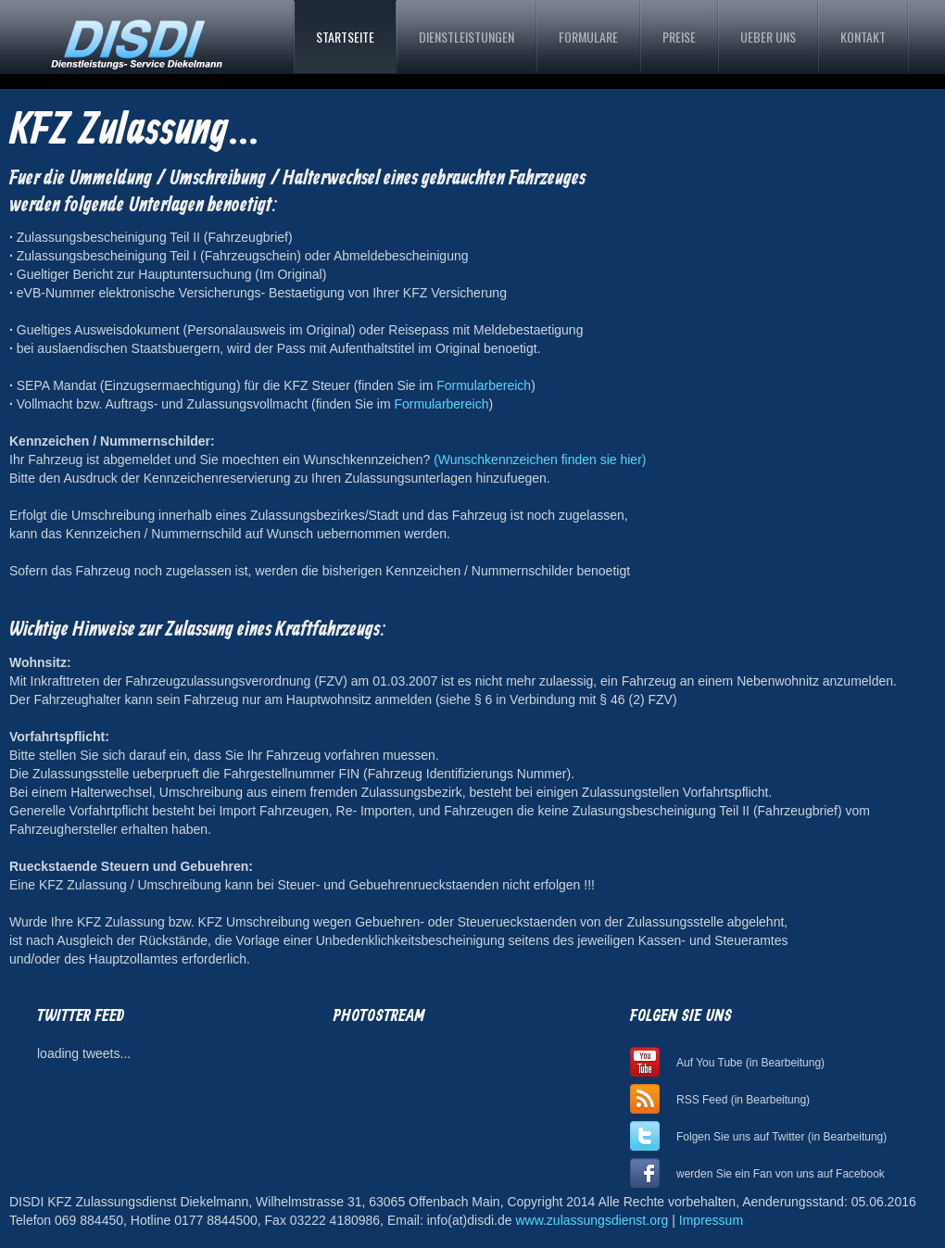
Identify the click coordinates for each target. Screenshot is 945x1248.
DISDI (135, 39)
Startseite (345, 36)
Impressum (711, 1220)
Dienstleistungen (466, 36)
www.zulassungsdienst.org (591, 1220)
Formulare (588, 36)
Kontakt (863, 36)
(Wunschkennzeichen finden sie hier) (540, 459)
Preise (679, 36)
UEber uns (768, 36)
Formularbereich (483, 385)
